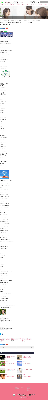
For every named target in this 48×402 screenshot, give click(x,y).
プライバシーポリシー (29, 389)
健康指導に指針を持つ (17, 388)
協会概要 (40, 4)
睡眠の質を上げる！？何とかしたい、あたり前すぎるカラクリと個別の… (10, 376)
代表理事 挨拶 (16, 387)
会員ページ (45, 4)
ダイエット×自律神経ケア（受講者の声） (27, 370)
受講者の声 (18, 4)
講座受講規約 (28, 387)
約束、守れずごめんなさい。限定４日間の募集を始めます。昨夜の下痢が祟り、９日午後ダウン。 (5, 339)
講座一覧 (6, 4)
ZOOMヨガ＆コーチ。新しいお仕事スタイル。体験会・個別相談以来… (27, 363)
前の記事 (3, 347)
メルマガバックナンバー (34, 4)
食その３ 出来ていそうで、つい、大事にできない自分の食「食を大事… (10, 363)
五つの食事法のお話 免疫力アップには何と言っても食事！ (10, 357)
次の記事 (31, 347)
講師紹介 (23, 4)
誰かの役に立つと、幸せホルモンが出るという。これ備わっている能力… (27, 376)
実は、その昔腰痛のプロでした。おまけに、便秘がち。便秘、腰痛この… (10, 370)
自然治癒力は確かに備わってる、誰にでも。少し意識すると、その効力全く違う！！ (27, 339)
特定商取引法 (28, 388)
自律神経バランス (12, 4)
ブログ (27, 4)
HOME (2, 4)
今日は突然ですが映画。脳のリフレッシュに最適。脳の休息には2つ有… (27, 357)
